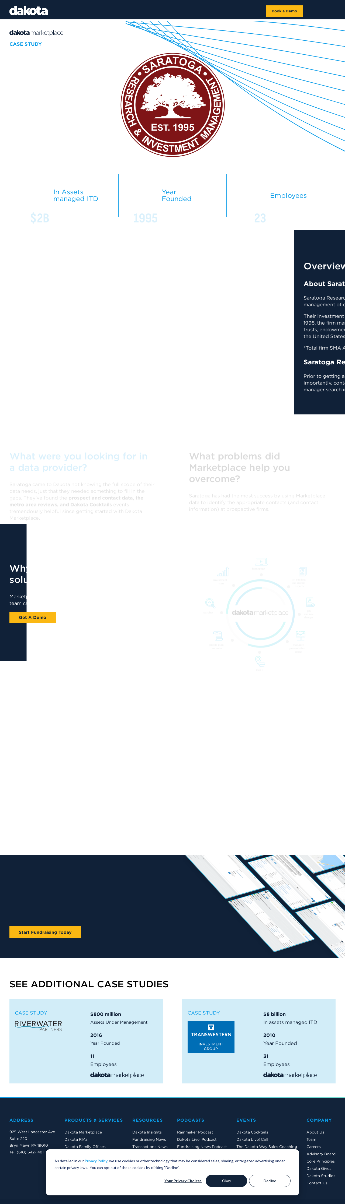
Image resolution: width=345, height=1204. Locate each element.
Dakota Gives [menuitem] (318, 1149)
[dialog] (172, 1172)
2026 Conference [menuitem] (252, 1149)
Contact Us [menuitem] (316, 1163)
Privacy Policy (96, 1161)
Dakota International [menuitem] (83, 1134)
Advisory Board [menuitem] (321, 1134)
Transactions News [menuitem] (150, 1127)
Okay (226, 1180)
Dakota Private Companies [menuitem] (89, 1149)
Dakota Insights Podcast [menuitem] (200, 1134)
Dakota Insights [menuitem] (147, 1112)
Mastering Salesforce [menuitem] (255, 1141)
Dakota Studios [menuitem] (320, 1156)
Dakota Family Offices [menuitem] (85, 1127)
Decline (270, 1180)
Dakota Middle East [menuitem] (82, 1141)
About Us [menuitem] (315, 1112)
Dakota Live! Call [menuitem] (252, 1120)
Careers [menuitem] (313, 1127)
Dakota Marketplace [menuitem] (83, 1112)
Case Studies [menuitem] (144, 1141)
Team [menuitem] (311, 1120)
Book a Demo (284, 11)
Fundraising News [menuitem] (149, 1120)
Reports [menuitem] (139, 1134)
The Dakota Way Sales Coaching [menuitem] (266, 1127)
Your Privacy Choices (183, 1180)
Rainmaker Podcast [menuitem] (195, 1112)
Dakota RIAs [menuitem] (76, 1120)
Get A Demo (32, 617)
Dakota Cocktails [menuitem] (252, 1112)
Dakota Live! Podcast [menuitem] (197, 1120)
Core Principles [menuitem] (320, 1141)
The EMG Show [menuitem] (250, 1134)
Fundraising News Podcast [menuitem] (202, 1127)
